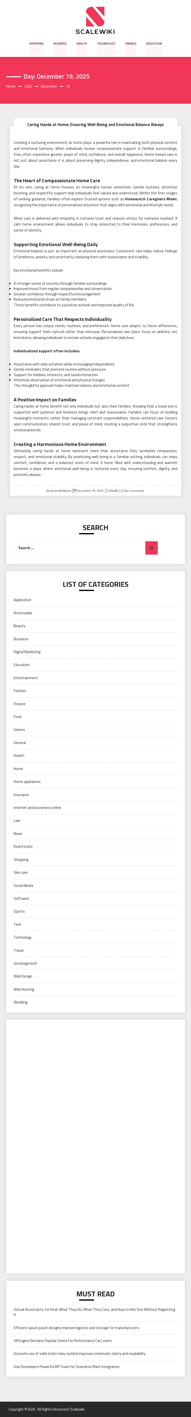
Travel (19, 950)
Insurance (21, 795)
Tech (17, 924)
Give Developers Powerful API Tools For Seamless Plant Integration (67, 1366)
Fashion (20, 691)
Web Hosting (24, 989)
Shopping (37, 43)
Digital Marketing (27, 652)
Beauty (19, 626)
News (18, 833)
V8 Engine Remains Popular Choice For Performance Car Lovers (63, 1340)
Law (17, 821)
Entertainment (26, 678)
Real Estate (23, 847)
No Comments (134, 491)
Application (22, 600)
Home (18, 769)
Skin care (21, 872)
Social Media (23, 885)
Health (82, 43)
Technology (106, 43)
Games (19, 730)
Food (17, 717)
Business (60, 43)
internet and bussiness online (37, 807)
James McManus (60, 491)
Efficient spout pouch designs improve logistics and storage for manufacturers (76, 1328)
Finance (130, 43)
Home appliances (27, 781)
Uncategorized (25, 963)
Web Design (23, 976)
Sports (19, 911)
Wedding (20, 1002)
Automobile (23, 613)
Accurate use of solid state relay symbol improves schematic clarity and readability (80, 1354)
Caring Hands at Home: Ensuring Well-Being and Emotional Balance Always (95, 125)
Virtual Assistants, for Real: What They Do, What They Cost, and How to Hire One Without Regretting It (94, 1312)
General (20, 743)
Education (153, 43)
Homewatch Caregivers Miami (151, 199)
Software (21, 898)
